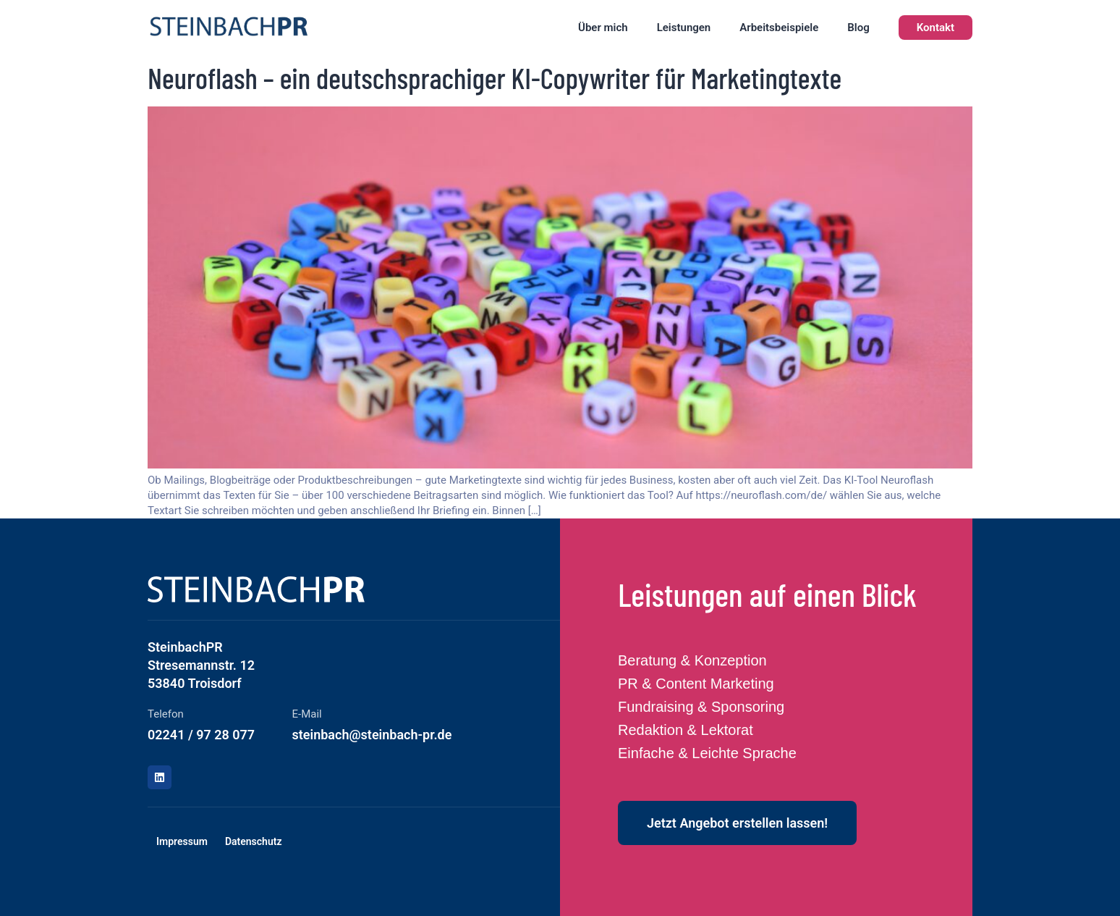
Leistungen (684, 27)
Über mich (603, 27)
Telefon (166, 713)
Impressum (182, 841)
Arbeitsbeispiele (778, 27)
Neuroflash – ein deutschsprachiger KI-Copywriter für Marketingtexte (494, 77)
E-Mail (307, 713)
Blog (858, 27)
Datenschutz (253, 841)
